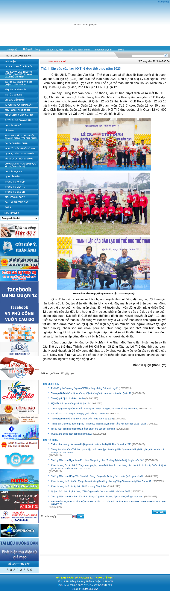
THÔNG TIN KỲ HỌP (15, 182)
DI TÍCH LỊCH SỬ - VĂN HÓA (19, 66)
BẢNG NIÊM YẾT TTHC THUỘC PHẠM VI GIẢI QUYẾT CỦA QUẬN (21, 136)
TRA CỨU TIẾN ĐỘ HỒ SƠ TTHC (20, 148)
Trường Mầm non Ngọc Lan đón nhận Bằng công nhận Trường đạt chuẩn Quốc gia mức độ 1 (97, 460)
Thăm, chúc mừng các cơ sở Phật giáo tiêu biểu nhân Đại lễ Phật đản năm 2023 (91, 444)
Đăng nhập (163, 1)
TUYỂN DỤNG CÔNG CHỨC (18, 120)
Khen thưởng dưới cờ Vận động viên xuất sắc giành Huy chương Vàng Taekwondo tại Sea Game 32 (101, 481)
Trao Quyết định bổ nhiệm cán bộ (68, 398)
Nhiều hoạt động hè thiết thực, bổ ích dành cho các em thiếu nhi (83, 428)
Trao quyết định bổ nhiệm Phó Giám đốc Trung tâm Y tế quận (82, 418)
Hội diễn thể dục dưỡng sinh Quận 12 (70, 403)
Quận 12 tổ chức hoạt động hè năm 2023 (71, 434)
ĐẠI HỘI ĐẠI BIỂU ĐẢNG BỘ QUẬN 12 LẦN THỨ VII (18, 83)
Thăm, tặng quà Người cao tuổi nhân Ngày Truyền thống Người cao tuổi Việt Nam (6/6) (94, 408)
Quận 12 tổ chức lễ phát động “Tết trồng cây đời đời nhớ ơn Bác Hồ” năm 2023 (90, 491)
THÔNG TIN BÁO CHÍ (15, 192)
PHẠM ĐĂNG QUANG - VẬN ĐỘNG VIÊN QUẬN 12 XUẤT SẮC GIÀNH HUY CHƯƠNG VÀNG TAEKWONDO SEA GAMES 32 (108, 503)
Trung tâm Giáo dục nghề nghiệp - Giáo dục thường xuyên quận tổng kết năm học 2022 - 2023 (98, 423)
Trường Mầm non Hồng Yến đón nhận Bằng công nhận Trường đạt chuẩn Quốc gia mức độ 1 (98, 476)
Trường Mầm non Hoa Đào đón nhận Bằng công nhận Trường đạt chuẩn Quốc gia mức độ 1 (97, 496)
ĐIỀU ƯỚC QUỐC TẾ (15, 197)
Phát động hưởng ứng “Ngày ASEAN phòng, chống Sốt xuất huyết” (84, 388)
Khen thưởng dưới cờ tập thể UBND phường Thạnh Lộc (79, 486)
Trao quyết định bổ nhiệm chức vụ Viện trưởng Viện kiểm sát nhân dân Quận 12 (91, 393)
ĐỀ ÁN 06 (9, 130)
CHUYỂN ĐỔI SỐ (13, 125)
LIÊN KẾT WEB (11, 213)
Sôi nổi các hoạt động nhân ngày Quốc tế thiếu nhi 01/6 (79, 413)
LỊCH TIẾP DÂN (12, 176)
